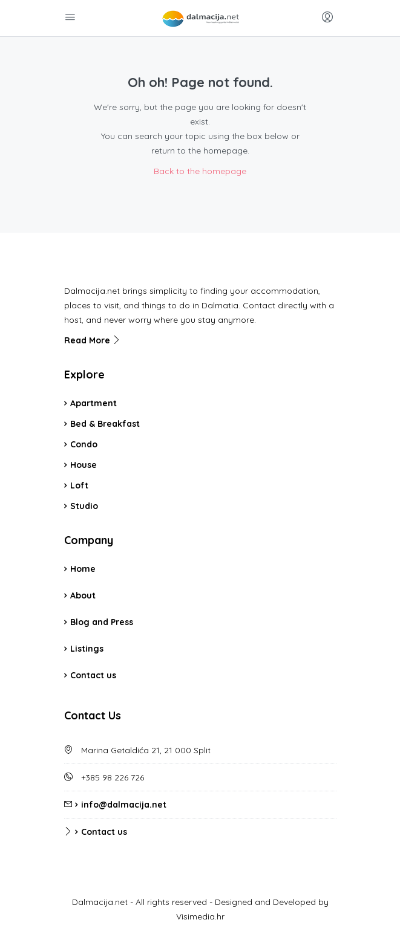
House (83, 464)
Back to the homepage (200, 171)
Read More (92, 340)
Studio (84, 506)
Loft (79, 485)
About (83, 595)
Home (83, 568)
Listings (86, 648)
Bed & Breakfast (105, 423)
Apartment (93, 403)
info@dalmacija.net (123, 804)
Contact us (93, 675)
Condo (83, 444)
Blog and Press (101, 622)
